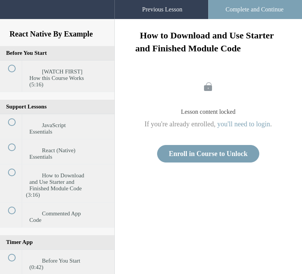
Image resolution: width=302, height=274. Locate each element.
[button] (101, 4)
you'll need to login (243, 124)
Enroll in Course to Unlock (208, 154)
